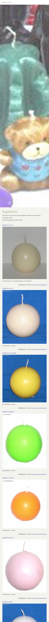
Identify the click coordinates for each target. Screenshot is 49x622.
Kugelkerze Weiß (7, 602)
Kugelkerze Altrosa (7, 538)
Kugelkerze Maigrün (8, 412)
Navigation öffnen (7, 2)
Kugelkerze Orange (8, 478)
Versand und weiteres (40, 285)
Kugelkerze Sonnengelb (9, 353)
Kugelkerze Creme (7, 225)
